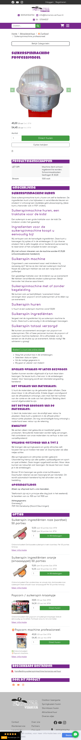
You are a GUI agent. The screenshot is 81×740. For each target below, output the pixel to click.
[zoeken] (37, 26)
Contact (15, 722)
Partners (35, 726)
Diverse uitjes (48, 716)
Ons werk (35, 730)
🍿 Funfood (43, 34)
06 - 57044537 (40, 20)
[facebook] (13, 2)
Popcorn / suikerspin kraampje (34, 595)
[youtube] (17, 2)
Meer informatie (19, 550)
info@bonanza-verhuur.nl (49, 15)
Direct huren (45, 138)
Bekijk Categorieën (40, 44)
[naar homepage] (41, 9)
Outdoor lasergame (51, 700)
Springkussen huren (51, 704)
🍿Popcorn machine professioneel (36, 629)
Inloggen (49, 2)
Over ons (35, 722)
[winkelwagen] (62, 26)
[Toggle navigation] (68, 26)
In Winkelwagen (54, 536)
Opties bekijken (40, 145)
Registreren (60, 2)
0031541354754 (26, 15)
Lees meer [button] (21, 737)
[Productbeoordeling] (12, 151)
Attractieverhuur (27, 34)
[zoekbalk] (24, 26)
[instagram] (22, 2)
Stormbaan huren (50, 708)
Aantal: (15, 133)
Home (14, 34)
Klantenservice (18, 726)
